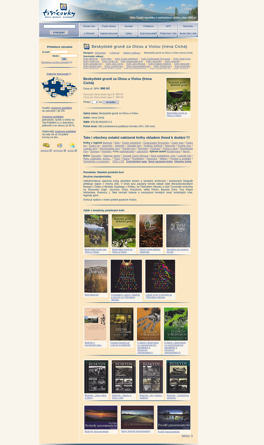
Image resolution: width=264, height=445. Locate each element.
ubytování (58, 150)
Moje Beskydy (91, 295)
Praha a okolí (170, 148)
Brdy (117, 142)
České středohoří (131, 142)
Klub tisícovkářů (148, 33)
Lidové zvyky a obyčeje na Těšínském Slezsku (159, 296)
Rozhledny (138, 158)
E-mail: (46, 52)
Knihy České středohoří (126, 59)
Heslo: (56, 56)
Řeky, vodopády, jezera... (97, 158)
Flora (117, 158)
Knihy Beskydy (90, 59)
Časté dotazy (109, 26)
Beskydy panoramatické (96, 431)
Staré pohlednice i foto (163, 155)
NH (55, 94)
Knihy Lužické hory (114, 66)
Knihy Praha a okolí (111, 68)
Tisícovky (96, 155)
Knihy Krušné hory (92, 66)
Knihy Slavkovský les (160, 68)
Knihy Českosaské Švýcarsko (155, 59)
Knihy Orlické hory (163, 66)
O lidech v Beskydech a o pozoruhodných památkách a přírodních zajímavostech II (175, 347)
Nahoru (186, 435)
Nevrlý (186, 151)
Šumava (94, 151)
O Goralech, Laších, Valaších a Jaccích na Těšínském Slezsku (125, 297)
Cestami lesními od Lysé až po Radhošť (120, 343)
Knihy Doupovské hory (132, 61)
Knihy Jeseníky (172, 61)
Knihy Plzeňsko (182, 66)
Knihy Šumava (181, 68)
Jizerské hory (134, 145)
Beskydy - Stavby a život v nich (121, 396)
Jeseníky (119, 145)
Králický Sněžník (153, 145)
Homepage (100, 53)
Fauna (126, 158)
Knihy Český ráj (110, 61)
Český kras (177, 142)
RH (68, 83)
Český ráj (94, 145)
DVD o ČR (118, 161)
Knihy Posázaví (91, 68)
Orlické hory (129, 148)
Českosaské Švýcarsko (156, 142)
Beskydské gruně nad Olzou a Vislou (95, 250)
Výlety (128, 33)
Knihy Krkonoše (182, 63)
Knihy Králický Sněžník (159, 63)
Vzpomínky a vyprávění (96, 161)
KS (65, 86)
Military (164, 158)
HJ (69, 87)
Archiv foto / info (188, 33)
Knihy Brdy (106, 59)
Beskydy (107, 142)
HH (71, 91)
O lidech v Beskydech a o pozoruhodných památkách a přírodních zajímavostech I (148, 347)
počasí (70, 150)
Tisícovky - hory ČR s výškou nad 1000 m (118, 10)
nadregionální (127, 151)
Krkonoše (170, 145)
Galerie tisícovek (109, 33)
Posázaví (155, 148)
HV (62, 88)
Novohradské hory (110, 148)
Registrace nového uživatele (55, 62)
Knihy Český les (91, 61)
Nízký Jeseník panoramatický (135, 431)
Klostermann (173, 151)
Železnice (152, 158)
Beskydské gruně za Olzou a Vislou (177, 114)
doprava (45, 150)
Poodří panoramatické (169, 431)
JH (56, 79)
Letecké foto (184, 155)
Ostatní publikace (131, 53)
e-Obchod (89, 33)
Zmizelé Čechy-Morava (135, 155)
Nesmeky (188, 26)
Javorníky (107, 145)
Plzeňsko (143, 148)
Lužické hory (90, 148)
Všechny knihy (182, 161)
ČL (46, 89)
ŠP (52, 90)
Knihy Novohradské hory (138, 66)
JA (69, 94)
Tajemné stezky (111, 155)
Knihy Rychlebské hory (135, 68)
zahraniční (142, 151)
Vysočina (106, 151)
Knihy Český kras (181, 59)
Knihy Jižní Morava (135, 63)
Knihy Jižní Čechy (114, 63)
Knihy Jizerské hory (93, 63)
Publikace (148, 26)
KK (60, 80)
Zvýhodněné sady (136, 161)
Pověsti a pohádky (180, 158)
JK (54, 82)
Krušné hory (184, 145)
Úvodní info (89, 26)
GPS (168, 26)
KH (46, 83)
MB (73, 88)
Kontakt (129, 26)
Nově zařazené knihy (160, 161)
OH (62, 83)
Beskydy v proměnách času (93, 343)
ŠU (49, 93)
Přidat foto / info (168, 33)
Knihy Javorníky (154, 61)
